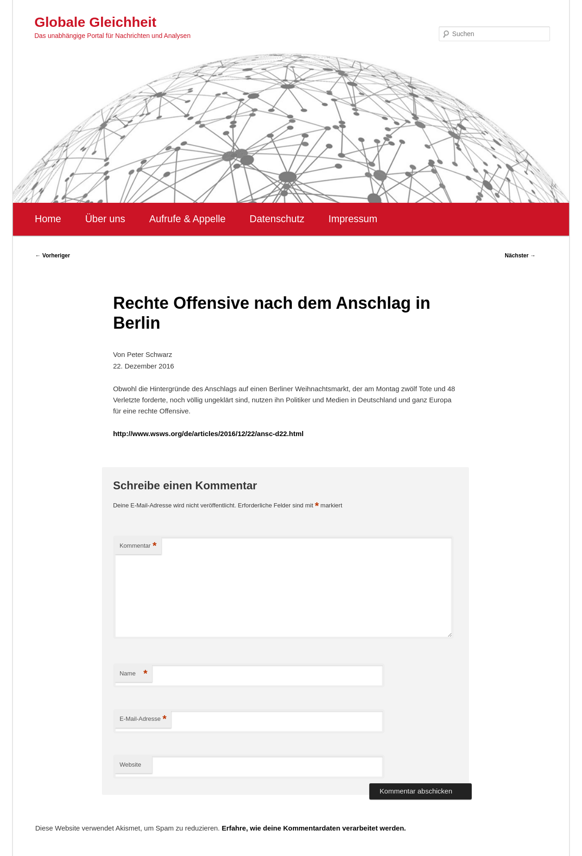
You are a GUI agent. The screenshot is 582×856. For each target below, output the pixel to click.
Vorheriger (52, 255)
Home (48, 219)
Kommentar (138, 546)
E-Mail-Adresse (143, 719)
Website (130, 764)
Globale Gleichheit (95, 22)
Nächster (520, 255)
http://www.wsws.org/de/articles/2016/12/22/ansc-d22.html (208, 433)
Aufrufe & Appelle (187, 219)
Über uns (105, 219)
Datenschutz (276, 219)
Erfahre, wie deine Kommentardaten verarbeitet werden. (313, 828)
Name (133, 674)
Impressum (353, 219)
